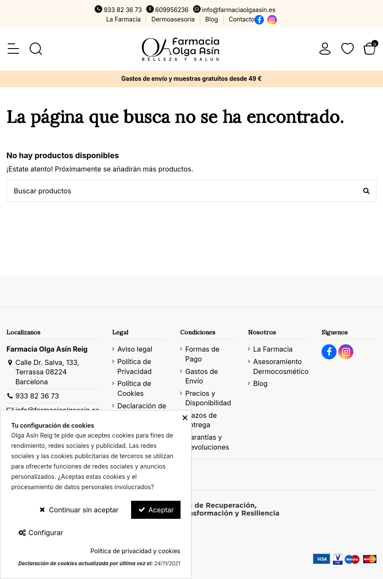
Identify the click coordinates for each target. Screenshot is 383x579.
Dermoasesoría (173, 19)
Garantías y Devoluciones (207, 442)
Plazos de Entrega (201, 420)
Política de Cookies (134, 388)
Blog (212, 19)
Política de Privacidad (134, 366)
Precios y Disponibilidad (208, 398)
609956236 (172, 9)
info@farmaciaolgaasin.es (239, 9)
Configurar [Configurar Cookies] (40, 532)
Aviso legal (134, 349)
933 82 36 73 (123, 9)
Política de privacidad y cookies (135, 550)
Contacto (241, 19)
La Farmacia (124, 19)
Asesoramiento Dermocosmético (281, 366)
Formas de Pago (202, 354)
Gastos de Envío (201, 376)
